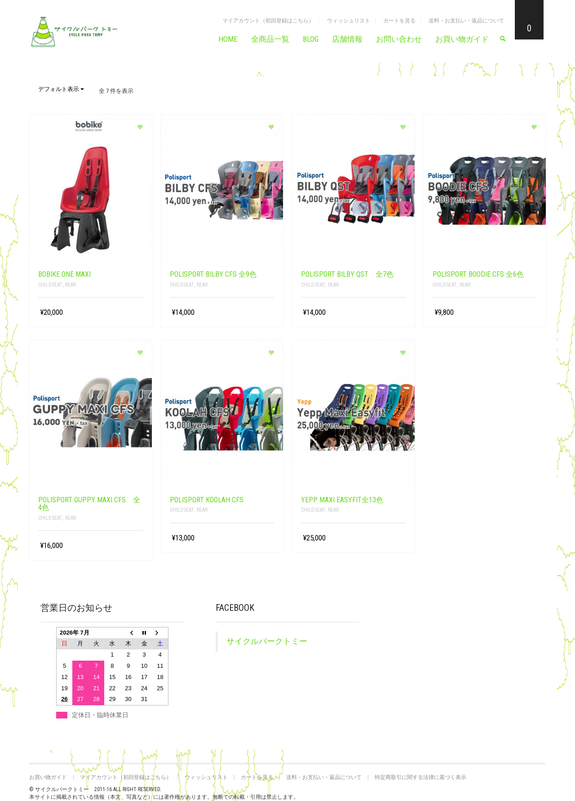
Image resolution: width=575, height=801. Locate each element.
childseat (50, 285)
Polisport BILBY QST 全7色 (347, 274)
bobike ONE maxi (64, 274)
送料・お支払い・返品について (466, 20)
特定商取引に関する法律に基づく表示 (420, 777)
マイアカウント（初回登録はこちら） (268, 20)
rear (70, 285)
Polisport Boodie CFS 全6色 (478, 274)
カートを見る (399, 20)
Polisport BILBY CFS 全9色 (213, 274)
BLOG (310, 39)
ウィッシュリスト (348, 20)
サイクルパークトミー (266, 641)
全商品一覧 (270, 39)
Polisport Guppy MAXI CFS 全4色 (89, 504)
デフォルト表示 (61, 89)
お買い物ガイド (462, 39)
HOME (228, 39)
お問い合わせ (399, 39)
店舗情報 (347, 39)
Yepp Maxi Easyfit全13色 (342, 500)
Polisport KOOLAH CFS (206, 500)
